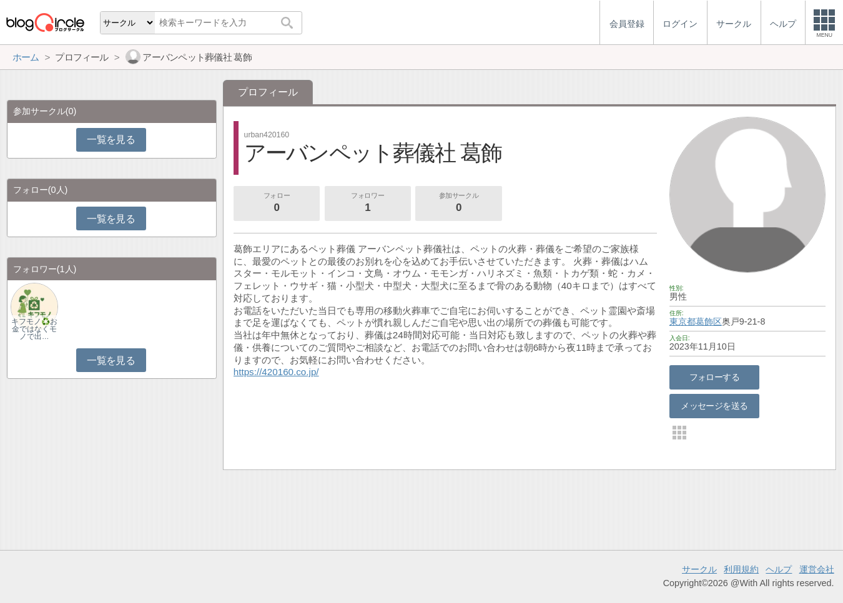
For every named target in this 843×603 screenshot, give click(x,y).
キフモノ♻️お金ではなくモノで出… (34, 329)
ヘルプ (779, 569)
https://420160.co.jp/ (276, 371)
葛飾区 (709, 321)
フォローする (714, 377)
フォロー (277, 203)
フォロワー (368, 203)
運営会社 (816, 569)
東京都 (682, 321)
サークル (699, 569)
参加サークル (459, 203)
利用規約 (741, 569)
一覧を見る (111, 139)
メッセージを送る (714, 406)
